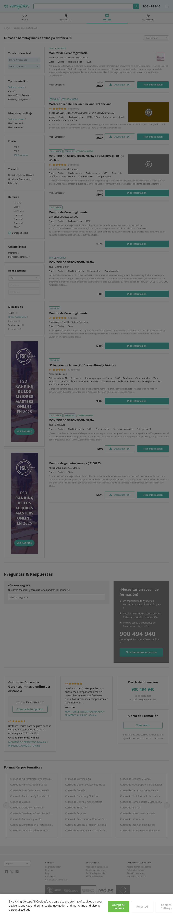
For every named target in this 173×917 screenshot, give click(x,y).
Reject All (142, 906)
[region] (86, 905)
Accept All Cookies (118, 906)
